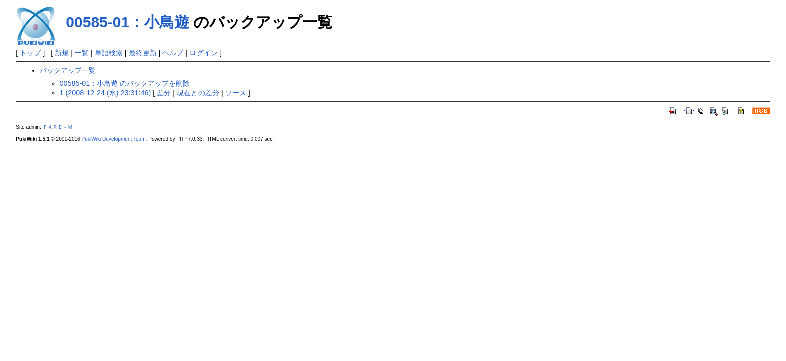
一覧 (82, 53)
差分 (164, 93)
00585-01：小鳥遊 (127, 22)
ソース (235, 93)
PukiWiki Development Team (114, 139)
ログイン (203, 53)
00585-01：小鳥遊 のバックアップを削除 (125, 83)
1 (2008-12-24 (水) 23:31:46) (105, 93)
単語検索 (109, 53)
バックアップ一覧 (68, 70)
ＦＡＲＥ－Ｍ (58, 127)
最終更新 (143, 53)
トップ (30, 53)
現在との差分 (198, 93)
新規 (62, 53)
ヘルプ (172, 53)
